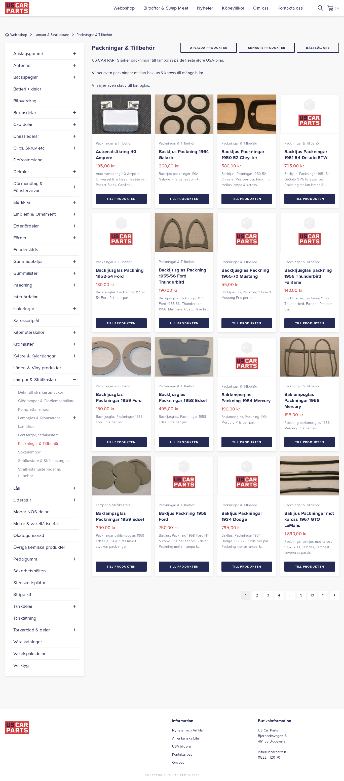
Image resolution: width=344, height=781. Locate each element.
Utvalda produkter (208, 47)
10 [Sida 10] (312, 595)
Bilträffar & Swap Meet (166, 8)
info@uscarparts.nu (273, 751)
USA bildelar (182, 746)
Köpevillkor (233, 8)
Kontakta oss (290, 8)
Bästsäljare (318, 47)
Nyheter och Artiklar (188, 730)
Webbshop (124, 8)
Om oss (261, 8)
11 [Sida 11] (323, 595)
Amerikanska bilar (186, 738)
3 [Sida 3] (268, 595)
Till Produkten (121, 199)
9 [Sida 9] (301, 595)
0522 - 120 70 (269, 757)
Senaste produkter (266, 47)
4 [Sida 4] (279, 595)
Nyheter (206, 8)
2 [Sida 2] (257, 595)
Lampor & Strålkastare (51, 34)
